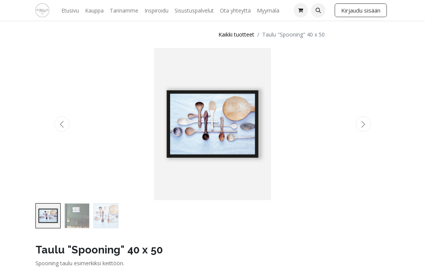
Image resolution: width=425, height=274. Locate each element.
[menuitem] (70, 10)
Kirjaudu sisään (360, 10)
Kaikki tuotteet (236, 34)
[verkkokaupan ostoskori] (300, 10)
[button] (318, 10)
